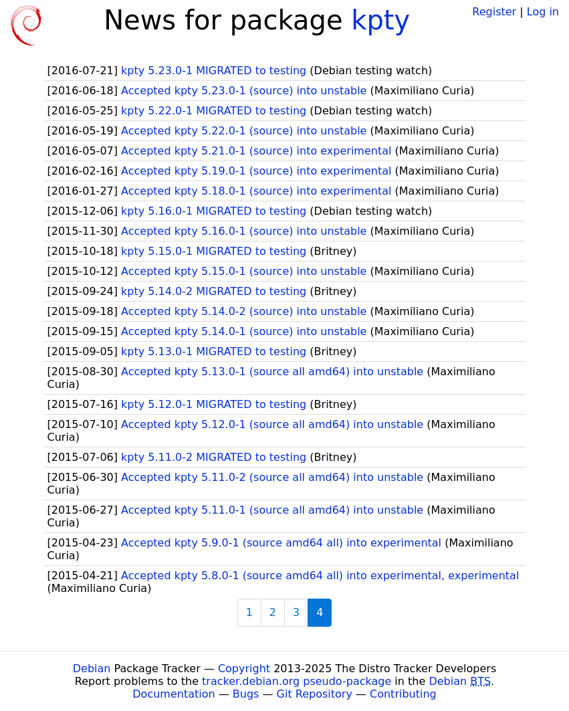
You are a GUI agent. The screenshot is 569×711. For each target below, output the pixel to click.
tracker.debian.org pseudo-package (296, 681)
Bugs (246, 694)
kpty (380, 20)
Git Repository (314, 694)
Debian (92, 668)
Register (494, 11)
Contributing (403, 694)
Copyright (244, 668)
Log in (543, 11)
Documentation (173, 694)
